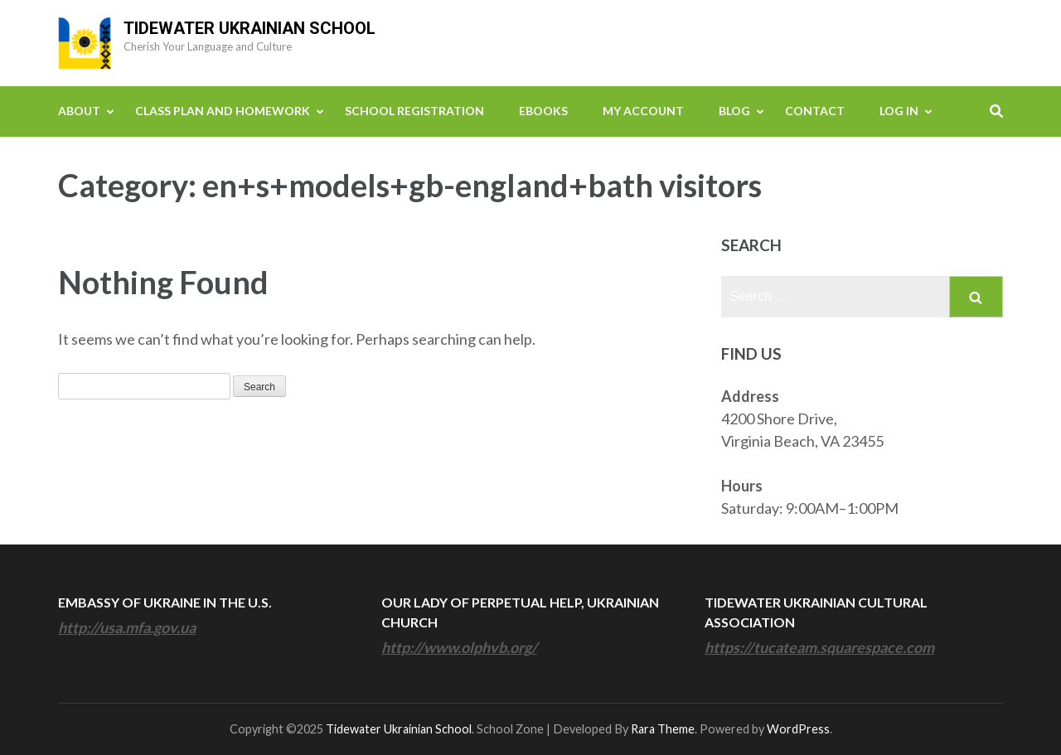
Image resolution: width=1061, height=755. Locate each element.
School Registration (414, 111)
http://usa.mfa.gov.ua (127, 627)
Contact (815, 111)
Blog (734, 111)
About (79, 111)
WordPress (798, 729)
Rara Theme (663, 729)
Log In (898, 111)
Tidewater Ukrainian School (249, 28)
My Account (643, 111)
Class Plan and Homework (222, 111)
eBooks (543, 111)
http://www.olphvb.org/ (459, 647)
